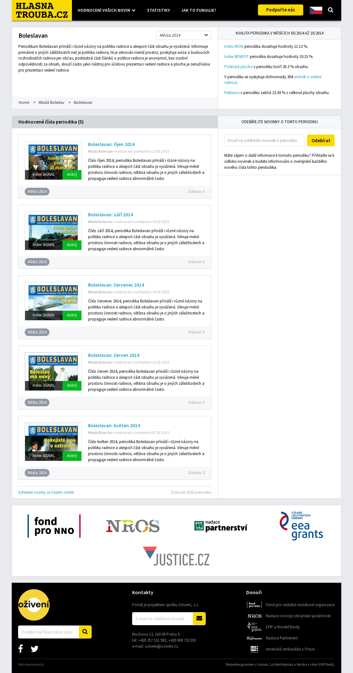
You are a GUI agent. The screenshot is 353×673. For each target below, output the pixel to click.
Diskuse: (196, 191)
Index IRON (233, 46)
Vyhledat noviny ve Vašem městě (46, 492)
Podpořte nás (280, 10)
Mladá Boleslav (51, 102)
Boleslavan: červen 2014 (113, 355)
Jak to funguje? (198, 10)
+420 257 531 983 (152, 640)
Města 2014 (169, 35)
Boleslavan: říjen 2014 (111, 144)
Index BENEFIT (236, 56)
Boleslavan (83, 102)
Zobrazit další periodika (190, 492)
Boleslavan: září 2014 (110, 215)
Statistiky (158, 10)
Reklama (232, 92)
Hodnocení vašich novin (104, 10)
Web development (31, 664)
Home (24, 102)
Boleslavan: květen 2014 (114, 425)
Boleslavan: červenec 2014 (116, 285)
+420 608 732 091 (182, 640)
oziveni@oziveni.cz (161, 646)
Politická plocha (238, 66)
